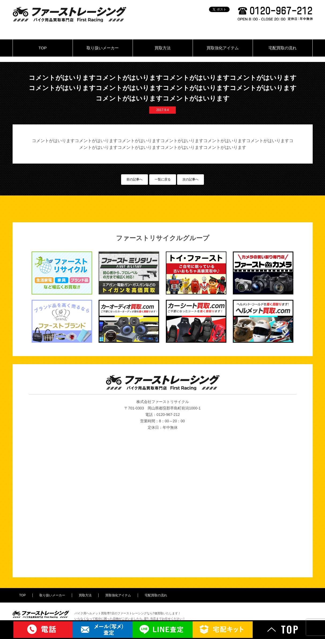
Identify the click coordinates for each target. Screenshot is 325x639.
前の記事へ (134, 179)
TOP (43, 48)
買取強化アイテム (223, 48)
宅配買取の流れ (282, 48)
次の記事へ (190, 179)
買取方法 (163, 48)
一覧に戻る (163, 179)
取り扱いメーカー (103, 48)
